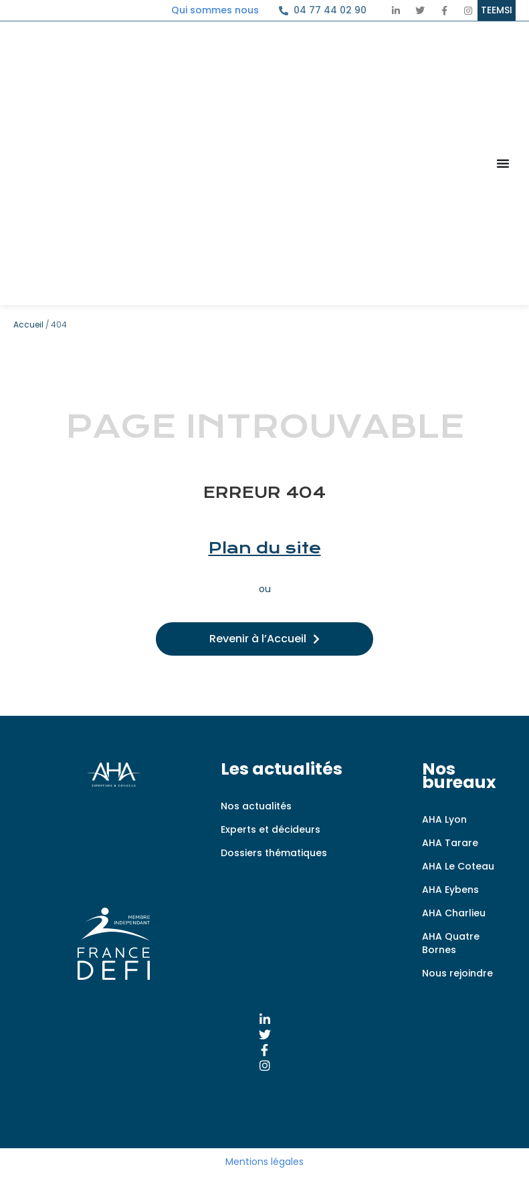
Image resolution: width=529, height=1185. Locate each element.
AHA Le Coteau (458, 866)
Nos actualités (256, 806)
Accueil (28, 324)
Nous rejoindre (457, 973)
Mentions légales (264, 1161)
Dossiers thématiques (274, 853)
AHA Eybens (450, 889)
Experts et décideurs (270, 829)
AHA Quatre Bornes (451, 943)
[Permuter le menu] (503, 163)
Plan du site (265, 548)
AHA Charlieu (454, 913)
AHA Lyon (444, 819)
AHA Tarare (450, 842)
